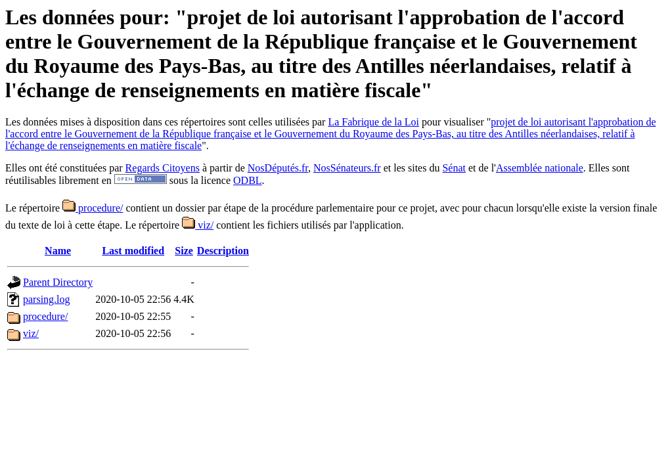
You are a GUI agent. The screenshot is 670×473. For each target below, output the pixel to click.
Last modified (133, 250)
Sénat (454, 167)
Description (223, 250)
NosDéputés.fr (278, 167)
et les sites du (412, 167)
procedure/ (92, 208)
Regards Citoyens (162, 167)
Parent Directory (58, 282)
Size (184, 250)
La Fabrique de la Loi (373, 121)
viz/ (197, 225)
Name (58, 250)
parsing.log (46, 299)
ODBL (247, 180)
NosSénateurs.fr (347, 167)
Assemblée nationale (539, 167)
